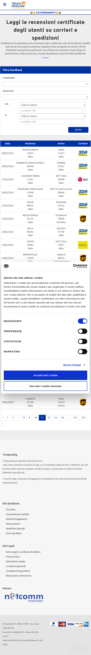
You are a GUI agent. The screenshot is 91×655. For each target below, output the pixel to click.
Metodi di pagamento (16, 519)
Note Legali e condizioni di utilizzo (23, 552)
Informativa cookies (16, 561)
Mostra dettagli (72, 364)
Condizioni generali (16, 566)
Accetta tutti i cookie (46, 375)
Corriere (9, 78)
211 (75, 417)
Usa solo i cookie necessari (45, 386)
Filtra (78, 129)
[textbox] (51, 110)
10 (35, 417)
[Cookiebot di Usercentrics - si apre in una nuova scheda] (73, 266)
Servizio (8, 91)
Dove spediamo (14, 533)
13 (55, 417)
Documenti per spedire (17, 514)
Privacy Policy (13, 556)
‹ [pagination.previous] (2, 417)
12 (49, 417)
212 (83, 417)
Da (7, 104)
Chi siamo (11, 509)
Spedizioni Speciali (15, 528)
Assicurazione (13, 523)
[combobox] (52, 110)
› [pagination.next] (2, 423)
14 (62, 417)
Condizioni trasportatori (18, 571)
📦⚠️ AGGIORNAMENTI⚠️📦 (45, 12)
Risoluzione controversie (18, 575)
